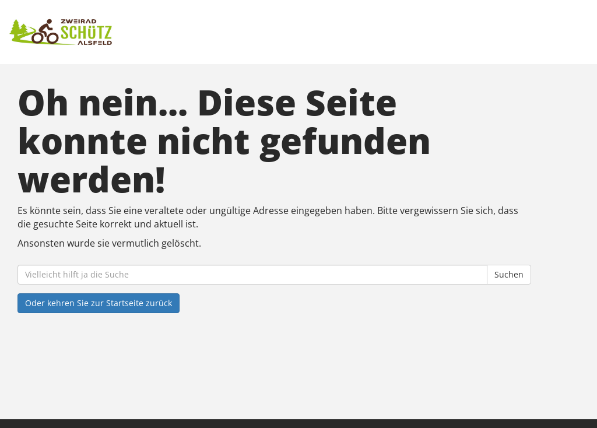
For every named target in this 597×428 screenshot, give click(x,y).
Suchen (509, 274)
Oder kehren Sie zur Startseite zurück (98, 302)
